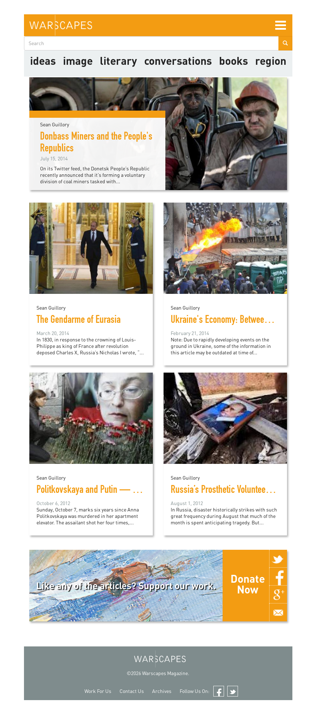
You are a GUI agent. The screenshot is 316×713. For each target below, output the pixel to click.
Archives (161, 691)
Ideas (43, 60)
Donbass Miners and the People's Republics (96, 143)
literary (118, 60)
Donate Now (247, 584)
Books (233, 60)
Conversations (178, 60)
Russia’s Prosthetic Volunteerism (226, 490)
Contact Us (132, 691)
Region (270, 60)
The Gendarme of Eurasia (79, 320)
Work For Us (97, 691)
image (78, 60)
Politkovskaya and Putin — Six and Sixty (106, 490)
